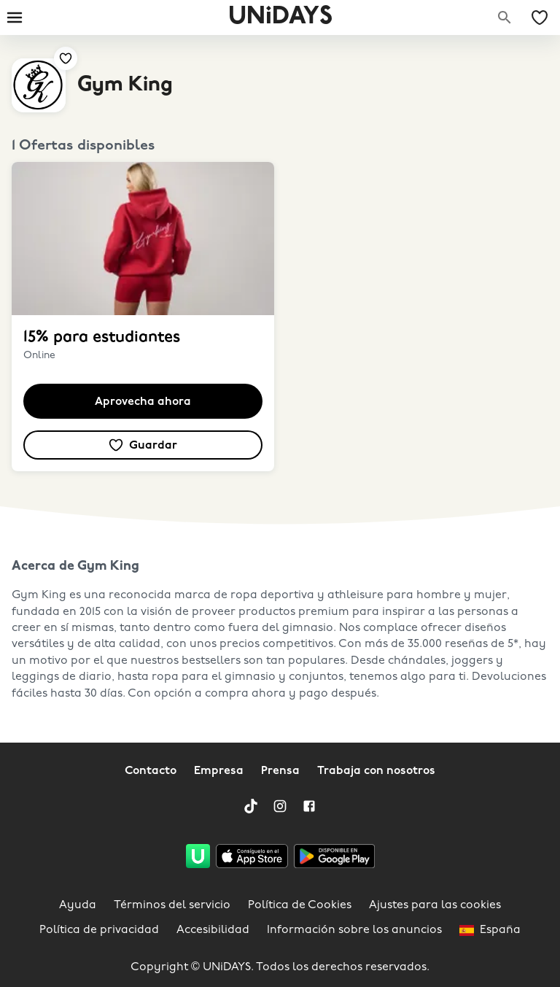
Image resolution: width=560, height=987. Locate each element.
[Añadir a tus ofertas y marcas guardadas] (65, 58)
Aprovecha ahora (143, 402)
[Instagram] (280, 806)
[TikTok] (250, 806)
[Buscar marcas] (504, 17)
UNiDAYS (280, 17)
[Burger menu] (14, 17)
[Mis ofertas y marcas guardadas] (539, 17)
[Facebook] (309, 806)
